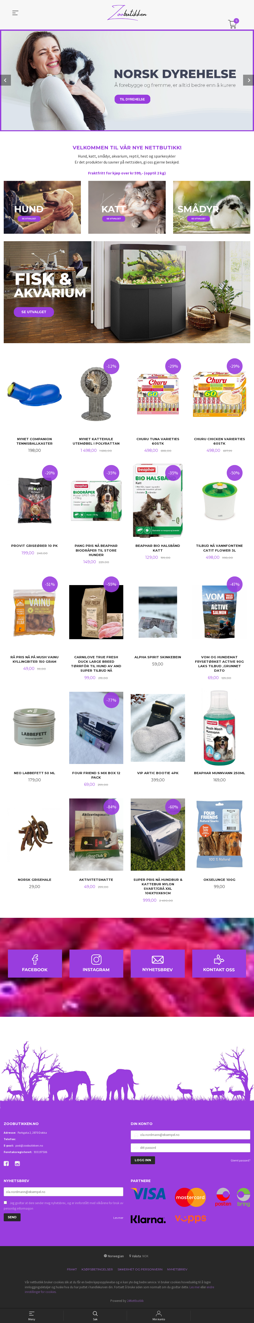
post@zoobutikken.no (29, 1146)
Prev (5, 79)
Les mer (118, 1219)
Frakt (72, 1270)
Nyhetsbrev (177, 1270)
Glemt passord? (240, 1161)
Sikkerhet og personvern (140, 1270)
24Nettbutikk (135, 1302)
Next (248, 79)
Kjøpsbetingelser (97, 1270)
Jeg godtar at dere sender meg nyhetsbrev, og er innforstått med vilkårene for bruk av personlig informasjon (63, 1207)
